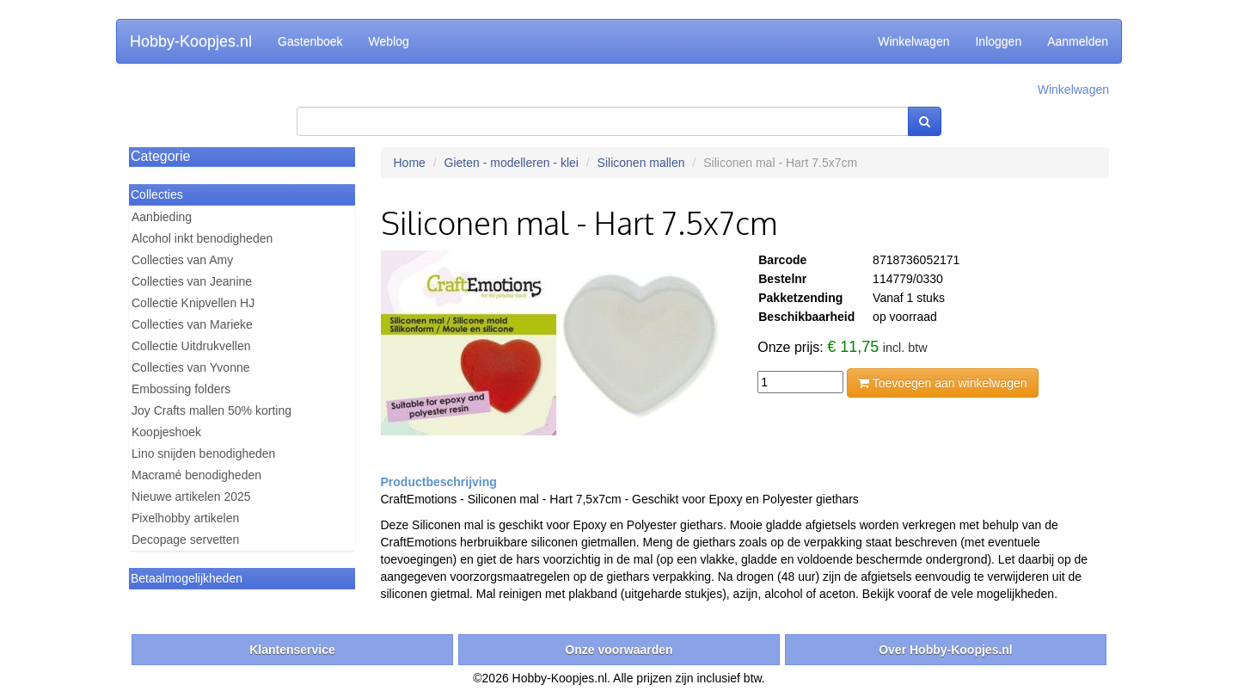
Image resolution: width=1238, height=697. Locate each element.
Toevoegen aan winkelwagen (942, 383)
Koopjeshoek (166, 432)
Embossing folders (181, 389)
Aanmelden (1077, 41)
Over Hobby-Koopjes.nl (946, 650)
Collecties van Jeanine (192, 281)
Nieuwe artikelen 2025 (191, 496)
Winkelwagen (913, 41)
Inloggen (998, 41)
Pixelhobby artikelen (185, 518)
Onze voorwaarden (618, 650)
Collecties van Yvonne (191, 367)
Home (410, 163)
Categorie (160, 156)
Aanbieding (162, 217)
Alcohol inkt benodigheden (202, 238)
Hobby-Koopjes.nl (191, 41)
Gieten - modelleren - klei (511, 163)
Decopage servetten (185, 539)
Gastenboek (310, 41)
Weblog (389, 41)
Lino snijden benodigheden (203, 453)
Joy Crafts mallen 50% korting (211, 410)
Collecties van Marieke (192, 324)
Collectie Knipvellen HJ (193, 303)
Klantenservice (292, 650)
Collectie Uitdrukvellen (191, 346)
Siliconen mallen (641, 163)
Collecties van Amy (182, 260)
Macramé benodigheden (196, 475)
